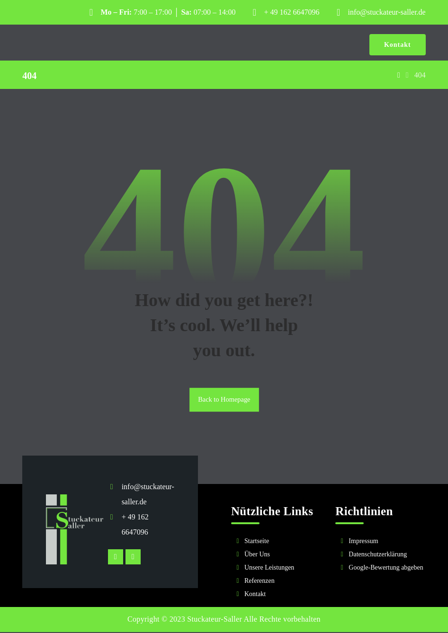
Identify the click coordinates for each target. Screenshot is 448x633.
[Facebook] (133, 558)
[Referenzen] (276, 582)
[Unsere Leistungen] (276, 569)
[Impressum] (380, 542)
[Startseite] (276, 542)
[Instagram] (115, 558)
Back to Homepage (224, 400)
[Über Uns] (276, 556)
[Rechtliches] (380, 556)
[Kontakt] (276, 595)
